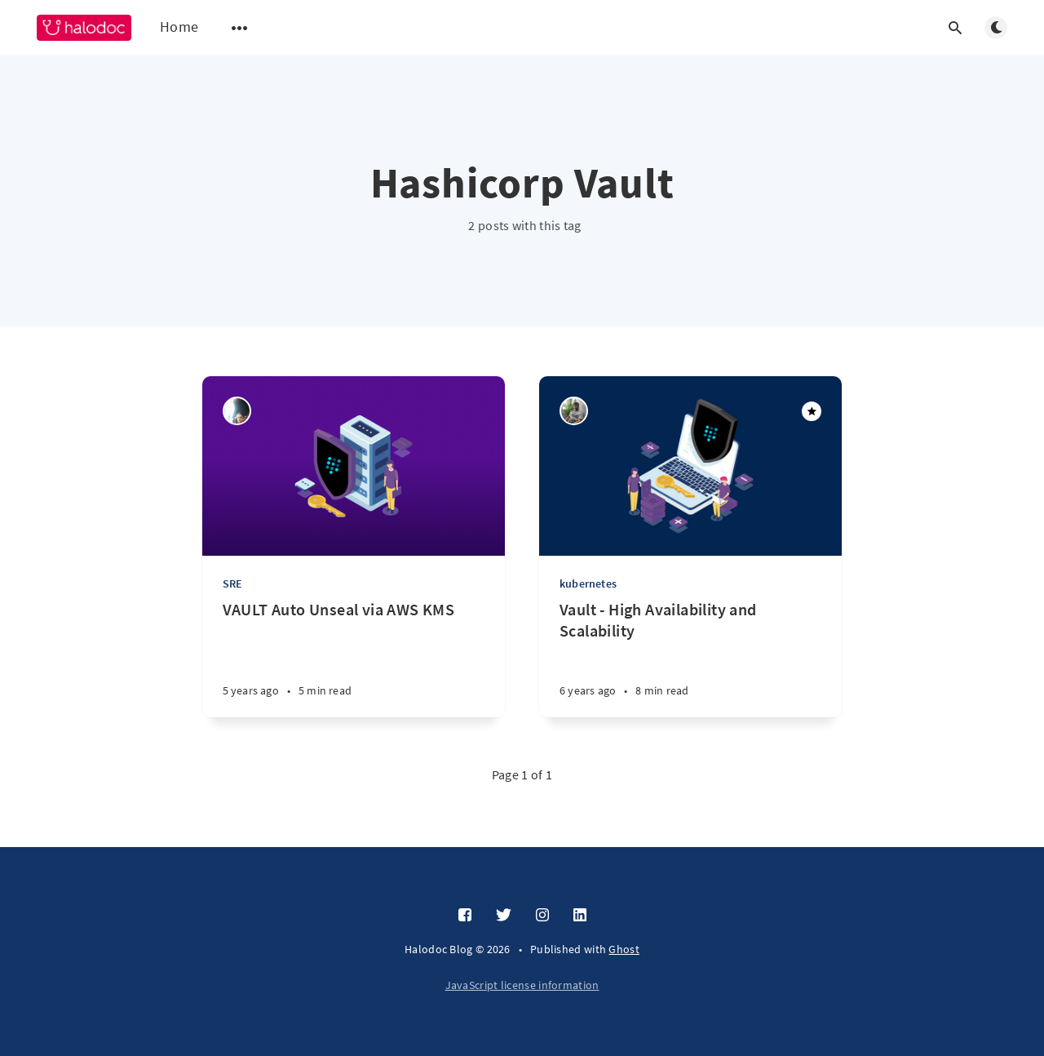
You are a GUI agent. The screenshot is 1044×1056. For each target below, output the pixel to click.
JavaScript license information (522, 985)
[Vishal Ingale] (574, 411)
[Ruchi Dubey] (237, 411)
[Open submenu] (240, 28)
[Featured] (811, 411)
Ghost (623, 949)
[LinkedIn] (579, 915)
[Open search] (955, 28)
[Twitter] (503, 915)
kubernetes (588, 583)
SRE (233, 583)
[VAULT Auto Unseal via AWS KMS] (353, 658)
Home (179, 26)
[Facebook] (464, 915)
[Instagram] (542, 915)
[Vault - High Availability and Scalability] (690, 658)
